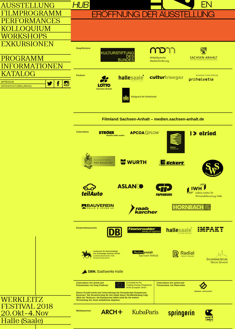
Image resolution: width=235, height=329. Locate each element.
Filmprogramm (31, 13)
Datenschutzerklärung (16, 86)
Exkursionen (27, 44)
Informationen (32, 66)
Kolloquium (26, 28)
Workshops (24, 36)
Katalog (18, 74)
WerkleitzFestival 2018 (36, 306)
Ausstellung (28, 5)
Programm (22, 58)
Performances (30, 21)
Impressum (7, 81)
